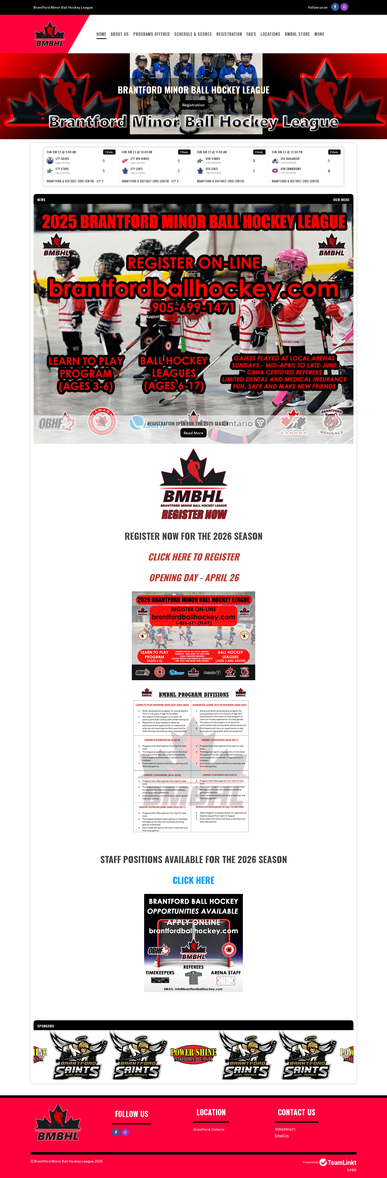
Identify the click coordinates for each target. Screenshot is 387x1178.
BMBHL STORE (297, 34)
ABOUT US (120, 34)
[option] (81, 167)
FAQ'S (251, 34)
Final (109, 152)
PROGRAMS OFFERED (151, 34)
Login (351, 1169)
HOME (101, 34)
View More (341, 199)
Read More (193, 432)
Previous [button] (42, 311)
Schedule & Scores (193, 34)
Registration (229, 34)
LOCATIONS (270, 34)
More (319, 34)
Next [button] (345, 311)
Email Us (282, 1135)
